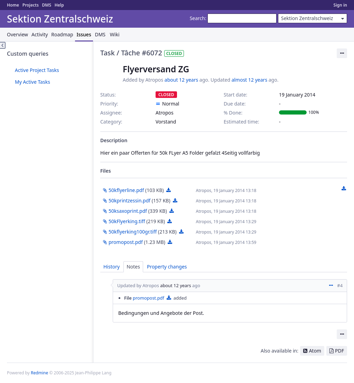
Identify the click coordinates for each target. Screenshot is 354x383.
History (111, 266)
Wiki (115, 34)
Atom (315, 350)
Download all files (343, 188)
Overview (17, 34)
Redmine (39, 373)
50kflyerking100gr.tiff (133, 231)
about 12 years (181, 79)
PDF (339, 350)
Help (59, 5)
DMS (46, 5)
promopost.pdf (126, 242)
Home (13, 5)
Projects (30, 5)
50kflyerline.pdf (126, 190)
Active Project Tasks (37, 70)
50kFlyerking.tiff (127, 221)
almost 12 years (249, 79)
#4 (340, 285)
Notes (133, 266)
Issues (84, 34)
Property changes (167, 266)
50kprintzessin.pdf (129, 200)
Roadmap (62, 34)
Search (197, 18)
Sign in (340, 5)
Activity (39, 34)
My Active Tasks (32, 82)
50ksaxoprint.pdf (128, 211)
